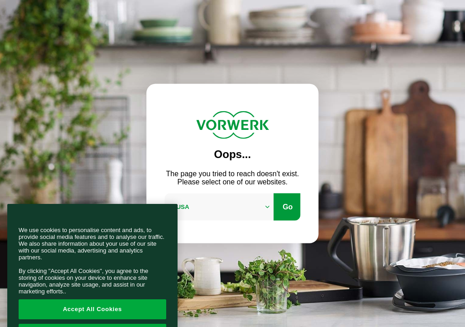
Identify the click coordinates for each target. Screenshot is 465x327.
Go (287, 206)
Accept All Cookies (92, 315)
